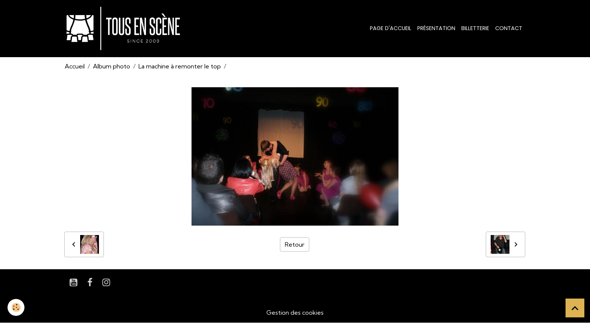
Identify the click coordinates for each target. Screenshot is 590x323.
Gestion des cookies (295, 312)
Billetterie (475, 28)
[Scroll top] (575, 308)
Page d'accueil (390, 28)
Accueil (75, 66)
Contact (508, 28)
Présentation (436, 28)
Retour (294, 244)
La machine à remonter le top (179, 66)
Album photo (111, 66)
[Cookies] (16, 307)
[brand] (125, 28)
